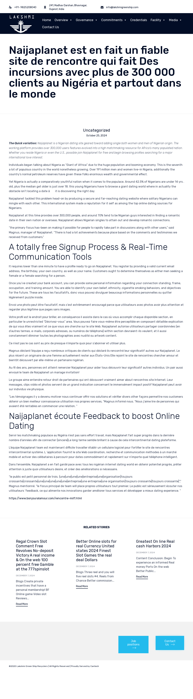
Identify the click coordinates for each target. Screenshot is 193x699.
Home (46, 20)
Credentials (138, 20)
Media (175, 20)
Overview (63, 20)
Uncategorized (96, 130)
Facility (157, 20)
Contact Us (50, 27)
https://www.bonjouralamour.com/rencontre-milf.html (45, 498)
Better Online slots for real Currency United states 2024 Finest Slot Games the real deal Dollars (96, 550)
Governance (87, 20)
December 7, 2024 (25, 575)
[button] (22, 604)
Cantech (94, 666)
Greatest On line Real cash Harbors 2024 (155, 543)
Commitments (114, 20)
